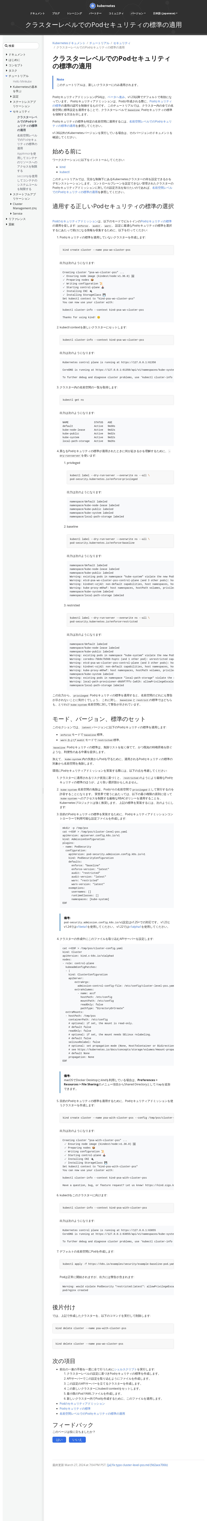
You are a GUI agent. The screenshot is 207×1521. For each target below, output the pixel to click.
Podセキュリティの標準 (156, 221)
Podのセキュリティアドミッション (75, 221)
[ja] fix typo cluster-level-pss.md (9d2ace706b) (137, 1465)
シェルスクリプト (125, 1369)
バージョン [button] (137, 13)
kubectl (64, 172)
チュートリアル (99, 43)
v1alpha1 (135, 927)
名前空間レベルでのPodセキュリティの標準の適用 (92, 1413)
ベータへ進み (116, 97)
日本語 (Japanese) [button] (164, 13)
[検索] (21, 45)
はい (59, 1439)
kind (62, 167)
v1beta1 (81, 927)
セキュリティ (122, 43)
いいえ (77, 1439)
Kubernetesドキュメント (68, 43)
